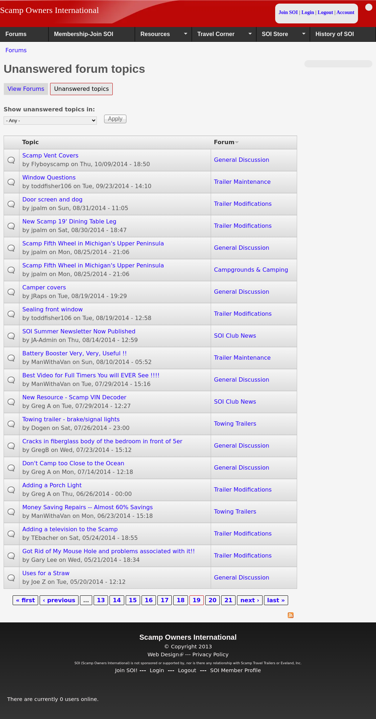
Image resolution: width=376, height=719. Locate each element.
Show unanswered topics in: (49, 109)
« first (25, 600)
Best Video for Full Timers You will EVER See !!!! (91, 375)
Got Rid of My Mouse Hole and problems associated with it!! (108, 551)
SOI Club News (235, 335)
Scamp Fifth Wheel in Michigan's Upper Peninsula (93, 243)
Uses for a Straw (46, 573)
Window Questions (49, 177)
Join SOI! (126, 670)
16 (149, 600)
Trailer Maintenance (242, 181)
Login (307, 12)
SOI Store (280, 36)
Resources (161, 36)
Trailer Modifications (243, 203)
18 (180, 600)
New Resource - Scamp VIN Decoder (74, 397)
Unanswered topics (83, 87)
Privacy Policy (210, 654)
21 (228, 600)
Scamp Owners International (49, 10)
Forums (16, 34)
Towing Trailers (235, 423)
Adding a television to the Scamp (70, 529)
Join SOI (288, 12)
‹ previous (59, 600)
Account (345, 12)
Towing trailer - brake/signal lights (71, 419)
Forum (226, 142)
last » (276, 600)
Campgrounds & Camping (251, 269)
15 (133, 600)
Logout (325, 12)
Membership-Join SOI (83, 34)
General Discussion (241, 159)
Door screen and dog (52, 199)
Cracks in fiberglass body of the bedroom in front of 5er (102, 441)
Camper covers (44, 287)
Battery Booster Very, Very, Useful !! (74, 353)
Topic (30, 142)
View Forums (26, 88)
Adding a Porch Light (52, 485)
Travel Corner (222, 36)
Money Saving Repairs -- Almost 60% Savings (87, 507)
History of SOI (334, 34)
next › (249, 600)
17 (165, 600)
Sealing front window (52, 309)
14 (117, 600)
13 (101, 600)
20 (212, 600)
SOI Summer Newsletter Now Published (78, 331)
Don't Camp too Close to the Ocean (73, 463)
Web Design (165, 654)
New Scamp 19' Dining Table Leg (69, 221)
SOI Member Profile (235, 670)
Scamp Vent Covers (50, 155)
